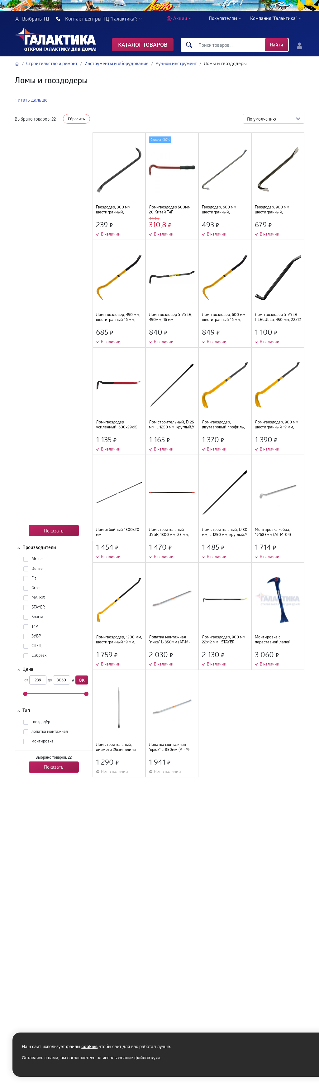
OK (82, 680)
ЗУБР (36, 636)
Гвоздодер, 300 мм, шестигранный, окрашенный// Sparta (115, 209)
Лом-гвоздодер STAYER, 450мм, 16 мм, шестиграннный (170, 317)
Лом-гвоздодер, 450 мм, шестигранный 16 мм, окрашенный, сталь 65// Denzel (118, 317)
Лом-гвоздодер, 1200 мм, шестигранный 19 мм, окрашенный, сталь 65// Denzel (119, 639)
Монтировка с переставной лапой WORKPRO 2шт (273, 639)
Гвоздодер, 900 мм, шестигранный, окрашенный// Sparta (274, 209)
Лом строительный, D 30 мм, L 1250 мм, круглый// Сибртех (224, 532)
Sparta (37, 616)
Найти (276, 44)
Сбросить (76, 119)
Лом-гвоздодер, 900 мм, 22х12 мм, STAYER (224, 639)
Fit (33, 578)
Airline (37, 558)
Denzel (37, 568)
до (50, 680)
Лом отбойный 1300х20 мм (117, 532)
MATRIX (38, 597)
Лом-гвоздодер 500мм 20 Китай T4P (170, 209)
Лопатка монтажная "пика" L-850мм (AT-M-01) (169, 639)
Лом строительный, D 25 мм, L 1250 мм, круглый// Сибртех (171, 424)
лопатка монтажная (49, 731)
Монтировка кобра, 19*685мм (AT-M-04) (273, 532)
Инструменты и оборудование (116, 63)
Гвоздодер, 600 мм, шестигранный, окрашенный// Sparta (221, 209)
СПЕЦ (36, 645)
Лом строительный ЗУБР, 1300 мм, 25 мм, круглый (169, 532)
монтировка (42, 741)
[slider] (25, 694)
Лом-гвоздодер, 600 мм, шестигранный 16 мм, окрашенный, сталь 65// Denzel (224, 317)
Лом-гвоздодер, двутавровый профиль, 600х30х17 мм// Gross (223, 424)
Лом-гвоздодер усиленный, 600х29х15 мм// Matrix (116, 424)
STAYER (38, 607)
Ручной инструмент (176, 63)
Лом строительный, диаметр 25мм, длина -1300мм (116, 747)
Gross (36, 587)
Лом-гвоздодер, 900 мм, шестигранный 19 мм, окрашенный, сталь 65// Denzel (277, 424)
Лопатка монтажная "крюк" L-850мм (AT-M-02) (169, 747)
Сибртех (38, 655)
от (26, 680)
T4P (34, 626)
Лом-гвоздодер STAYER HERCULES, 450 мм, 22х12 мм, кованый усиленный (278, 317)
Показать (54, 530)
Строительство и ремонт (52, 63)
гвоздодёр (40, 721)
